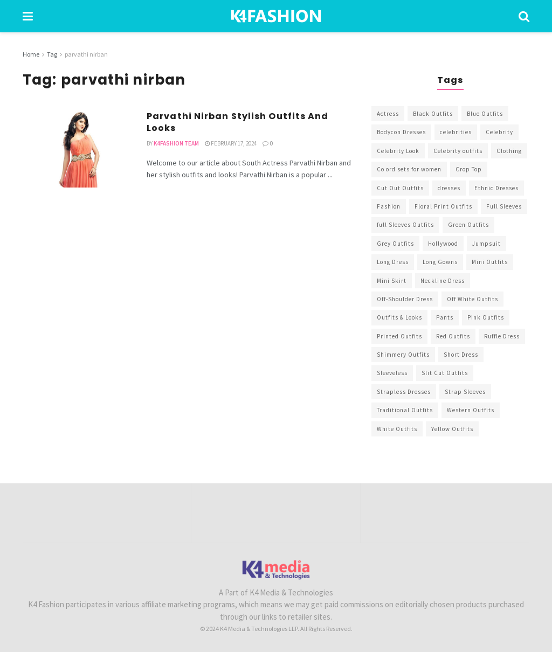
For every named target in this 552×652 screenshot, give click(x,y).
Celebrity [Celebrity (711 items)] (499, 132)
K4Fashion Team (176, 143)
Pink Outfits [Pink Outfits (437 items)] (485, 317)
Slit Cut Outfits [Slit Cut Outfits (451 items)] (445, 373)
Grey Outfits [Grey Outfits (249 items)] (395, 243)
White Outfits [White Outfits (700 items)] (397, 429)
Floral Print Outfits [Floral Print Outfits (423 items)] (443, 206)
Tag (52, 54)
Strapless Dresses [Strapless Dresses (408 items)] (404, 392)
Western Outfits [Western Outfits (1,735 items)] (470, 410)
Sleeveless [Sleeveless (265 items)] (392, 373)
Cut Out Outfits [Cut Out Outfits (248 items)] (400, 188)
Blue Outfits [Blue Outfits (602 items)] (485, 113)
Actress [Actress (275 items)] (388, 113)
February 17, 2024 (231, 143)
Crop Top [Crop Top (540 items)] (469, 169)
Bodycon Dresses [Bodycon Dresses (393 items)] (401, 132)
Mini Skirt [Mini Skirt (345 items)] (391, 281)
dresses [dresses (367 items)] (449, 188)
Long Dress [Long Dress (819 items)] (393, 262)
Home (31, 54)
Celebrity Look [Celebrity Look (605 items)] (398, 151)
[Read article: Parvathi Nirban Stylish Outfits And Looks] (76, 149)
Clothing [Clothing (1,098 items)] (509, 151)
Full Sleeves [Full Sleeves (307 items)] (504, 206)
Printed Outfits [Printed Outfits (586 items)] (399, 336)
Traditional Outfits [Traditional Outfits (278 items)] (405, 410)
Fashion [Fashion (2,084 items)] (389, 206)
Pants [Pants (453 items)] (444, 317)
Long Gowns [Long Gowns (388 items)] (440, 262)
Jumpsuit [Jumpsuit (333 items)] (486, 243)
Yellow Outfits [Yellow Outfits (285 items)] (452, 429)
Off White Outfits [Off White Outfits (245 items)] (472, 299)
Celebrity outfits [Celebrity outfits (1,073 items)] (457, 151)
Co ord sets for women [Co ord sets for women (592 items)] (409, 169)
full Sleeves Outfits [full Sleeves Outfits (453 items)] (405, 224)
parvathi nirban (86, 54)
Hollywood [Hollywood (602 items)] (443, 243)
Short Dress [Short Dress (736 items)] (461, 354)
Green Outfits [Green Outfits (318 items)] (468, 224)
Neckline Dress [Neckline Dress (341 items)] (442, 281)
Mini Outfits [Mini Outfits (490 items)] (490, 262)
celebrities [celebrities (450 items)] (456, 132)
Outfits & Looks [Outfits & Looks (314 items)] (399, 317)
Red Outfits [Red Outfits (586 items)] (453, 336)
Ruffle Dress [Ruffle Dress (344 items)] (502, 336)
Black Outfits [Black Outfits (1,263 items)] (433, 113)
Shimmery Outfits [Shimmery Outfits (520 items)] (403, 354)
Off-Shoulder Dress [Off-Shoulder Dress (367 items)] (405, 299)
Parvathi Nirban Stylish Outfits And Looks (238, 122)
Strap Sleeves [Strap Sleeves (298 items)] (465, 392)
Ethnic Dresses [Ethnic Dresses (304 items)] (496, 188)
